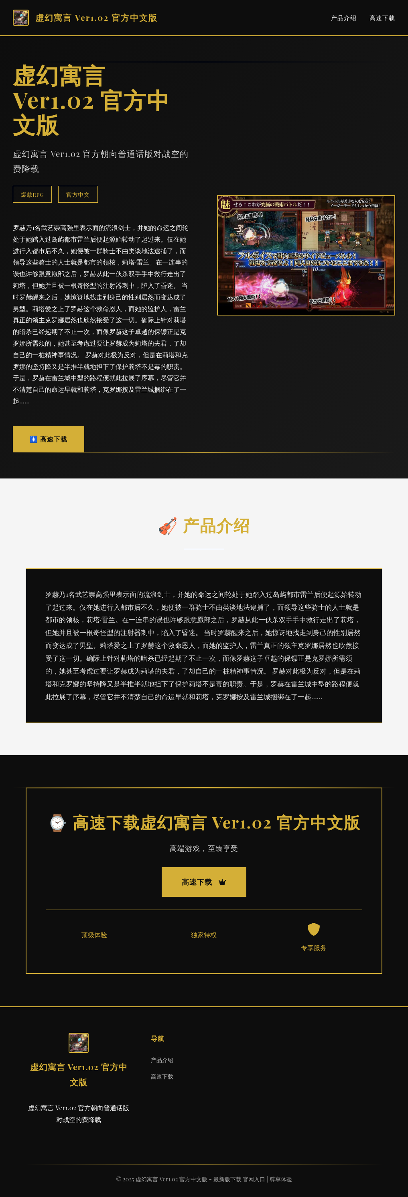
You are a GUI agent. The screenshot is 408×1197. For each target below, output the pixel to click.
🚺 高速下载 (48, 439)
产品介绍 (344, 18)
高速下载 (382, 18)
